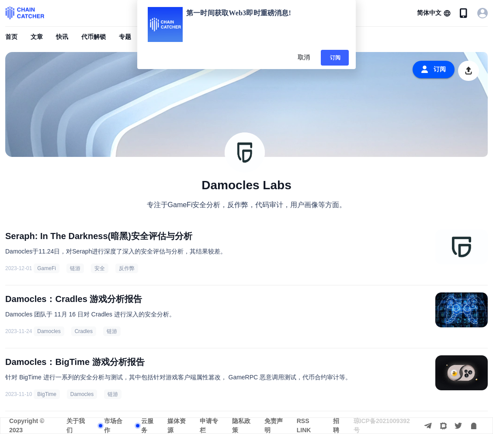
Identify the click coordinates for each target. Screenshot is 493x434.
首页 (11, 36)
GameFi (46, 268)
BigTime (46, 394)
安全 (99, 268)
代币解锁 (93, 36)
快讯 (62, 36)
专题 (125, 36)
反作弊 (127, 268)
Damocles (48, 331)
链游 (75, 268)
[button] (434, 13)
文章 (37, 36)
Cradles (84, 331)
